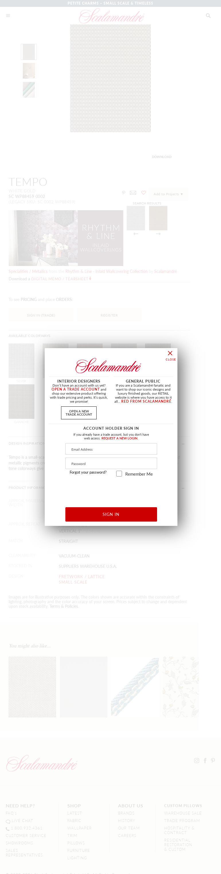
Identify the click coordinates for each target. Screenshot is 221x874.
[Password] (111, 463)
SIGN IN (111, 514)
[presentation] (111, 490)
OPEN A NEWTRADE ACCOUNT (79, 412)
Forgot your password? (88, 472)
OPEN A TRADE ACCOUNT (76, 389)
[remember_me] (119, 473)
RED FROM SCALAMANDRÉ (146, 401)
